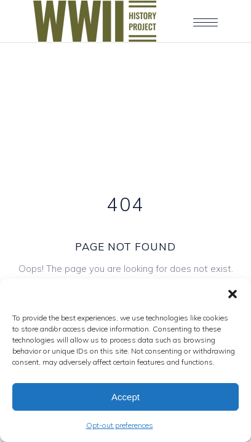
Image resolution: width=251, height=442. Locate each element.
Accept (125, 397)
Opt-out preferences (119, 425)
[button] (232, 294)
